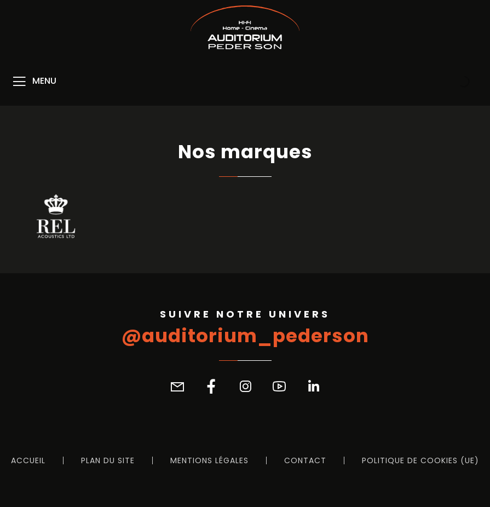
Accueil (28, 460)
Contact (305, 460)
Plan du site (108, 460)
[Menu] (33, 81)
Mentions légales (209, 460)
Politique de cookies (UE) (420, 460)
